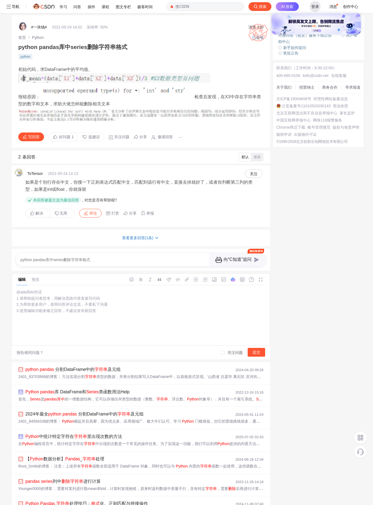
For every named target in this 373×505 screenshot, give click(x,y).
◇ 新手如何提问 (292, 33)
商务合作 (280, 69)
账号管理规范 (284, 124)
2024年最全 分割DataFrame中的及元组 (84, 398)
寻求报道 (280, 74)
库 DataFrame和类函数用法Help (77, 376)
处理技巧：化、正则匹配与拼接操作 (86, 484)
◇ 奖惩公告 (288, 38)
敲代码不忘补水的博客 (37, 491)
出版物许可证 (284, 138)
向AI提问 (344, 9)
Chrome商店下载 (287, 119)
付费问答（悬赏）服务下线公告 (305, 22)
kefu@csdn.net (309, 55)
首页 (22, 23)
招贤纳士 (280, 64)
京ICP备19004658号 (290, 79)
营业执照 (280, 94)
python (25, 41)
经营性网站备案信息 (290, 84)
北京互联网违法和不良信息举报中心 (303, 99)
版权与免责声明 (286, 128)
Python (38, 23)
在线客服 (330, 55)
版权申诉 (280, 133)
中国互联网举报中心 (290, 109)
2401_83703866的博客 (37, 361)
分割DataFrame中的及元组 (73, 354)
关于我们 (280, 59)
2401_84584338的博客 (37, 405)
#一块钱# (39, 13)
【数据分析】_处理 (64, 441)
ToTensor (35, 163)
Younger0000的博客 (35, 470)
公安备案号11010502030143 (297, 89)
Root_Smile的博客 (33, 448)
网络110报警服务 (287, 114)
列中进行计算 (63, 462)
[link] (22, 23)
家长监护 (280, 104)
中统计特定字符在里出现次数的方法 (73, 419)
